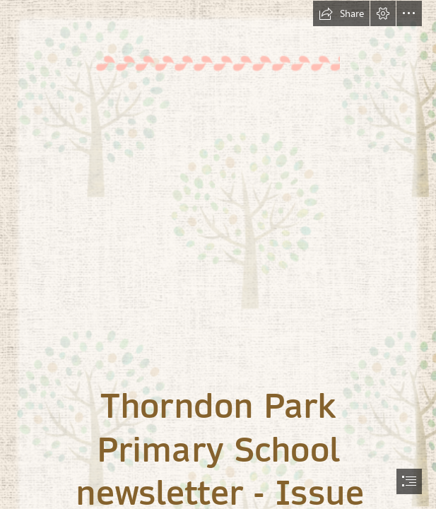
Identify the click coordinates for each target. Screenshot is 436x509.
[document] (218, 254)
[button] (341, 13)
